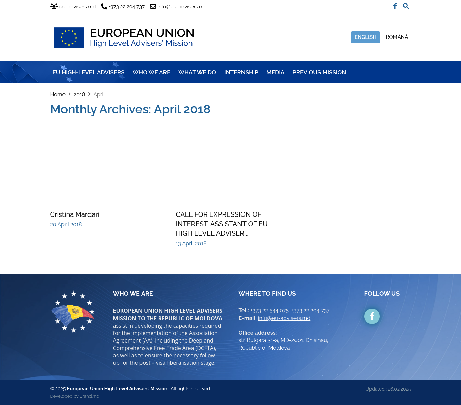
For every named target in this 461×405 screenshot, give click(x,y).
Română (397, 37)
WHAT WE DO (197, 72)
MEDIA (275, 72)
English (366, 37)
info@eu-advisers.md (284, 318)
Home (58, 94)
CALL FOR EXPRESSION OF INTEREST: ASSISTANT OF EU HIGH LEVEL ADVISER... (222, 223)
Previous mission (319, 72)
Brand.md (89, 396)
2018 (79, 94)
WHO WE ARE (152, 72)
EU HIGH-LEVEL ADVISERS (89, 72)
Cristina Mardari (75, 214)
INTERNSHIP (241, 72)
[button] (406, 5)
